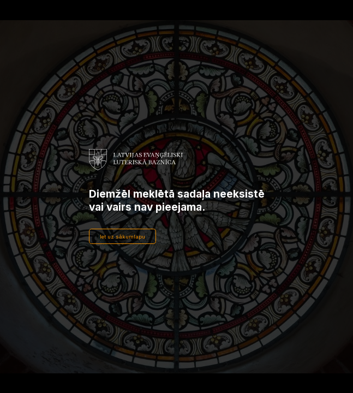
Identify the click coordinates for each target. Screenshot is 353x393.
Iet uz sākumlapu (122, 237)
